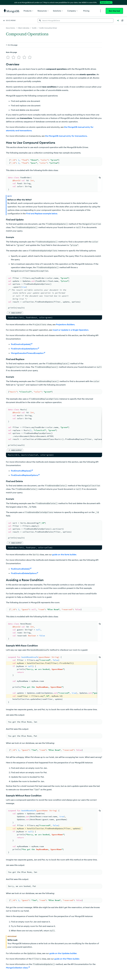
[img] (8, 57)
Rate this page (11, 52)
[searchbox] (75, 20)
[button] (15, 312)
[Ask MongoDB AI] (118, 20)
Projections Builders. (65, 324)
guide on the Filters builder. (67, 958)
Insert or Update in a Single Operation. (71, 330)
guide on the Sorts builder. (64, 554)
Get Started (114, 11)
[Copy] (99, 177)
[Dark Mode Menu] (122, 20)
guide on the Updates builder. (63, 953)
